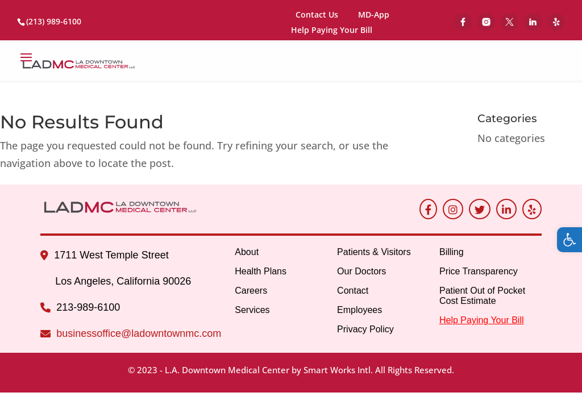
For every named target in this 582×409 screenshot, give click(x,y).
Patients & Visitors (374, 252)
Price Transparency (478, 271)
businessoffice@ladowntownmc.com (138, 333)
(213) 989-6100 (53, 21)
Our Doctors (361, 271)
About (247, 252)
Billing (451, 252)
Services (252, 310)
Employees (359, 310)
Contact (352, 290)
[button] (569, 239)
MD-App (373, 14)
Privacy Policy (365, 329)
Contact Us (317, 14)
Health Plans (260, 271)
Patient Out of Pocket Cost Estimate (482, 296)
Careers (251, 290)
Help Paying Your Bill (331, 30)
